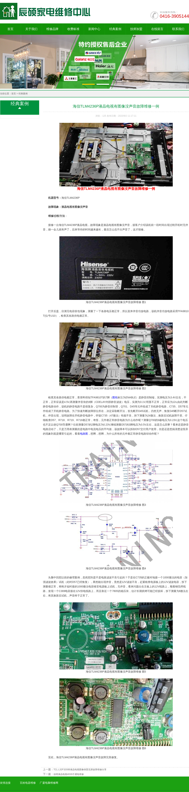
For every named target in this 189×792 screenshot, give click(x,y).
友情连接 (5, 782)
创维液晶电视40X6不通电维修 (68, 774)
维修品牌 (52, 29)
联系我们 (178, 29)
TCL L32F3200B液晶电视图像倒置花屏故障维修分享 (79, 769)
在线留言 (157, 29)
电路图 (84, 433)
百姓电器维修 (28, 782)
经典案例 (115, 29)
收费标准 (73, 29)
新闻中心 (94, 29)
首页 (10, 29)
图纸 (115, 397)
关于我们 (31, 29)
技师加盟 (136, 29)
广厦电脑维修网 (49, 782)
